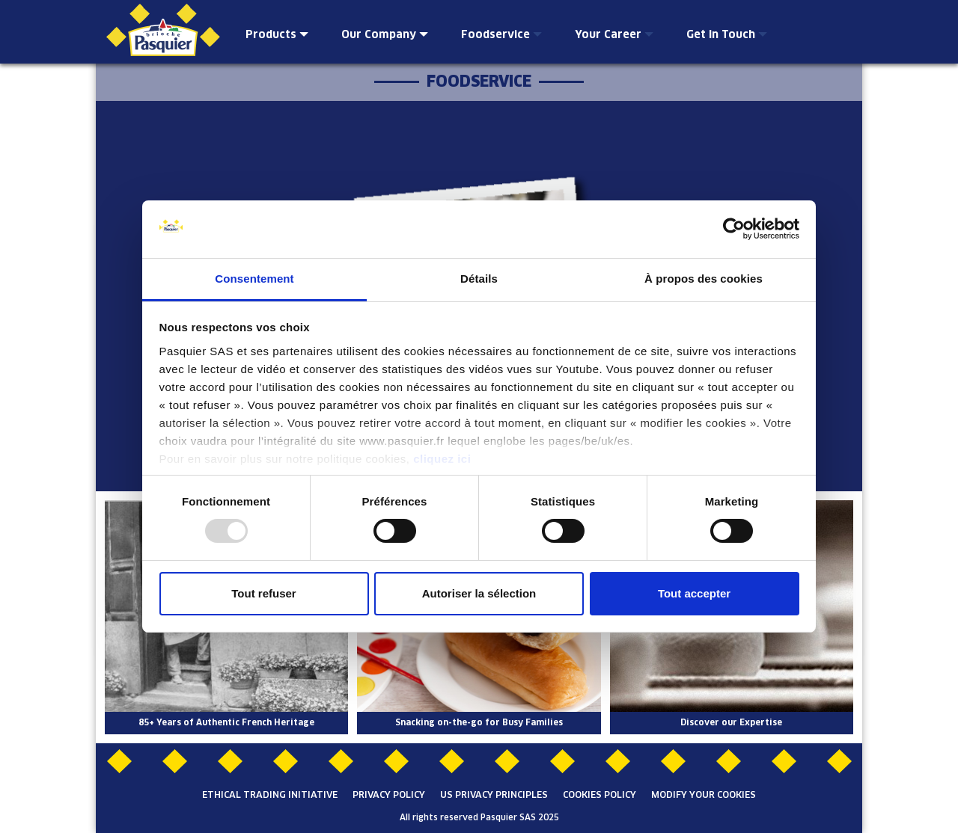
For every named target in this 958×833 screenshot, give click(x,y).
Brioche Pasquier (163, 35)
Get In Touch (726, 35)
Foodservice (501, 35)
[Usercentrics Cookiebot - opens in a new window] (733, 229)
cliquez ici (442, 458)
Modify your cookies (703, 795)
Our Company (384, 35)
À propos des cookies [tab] (703, 278)
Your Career (614, 35)
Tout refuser (263, 593)
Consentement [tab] (254, 278)
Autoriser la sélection (479, 593)
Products (276, 35)
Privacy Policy (389, 795)
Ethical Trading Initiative (270, 795)
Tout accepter (694, 593)
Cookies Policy (599, 795)
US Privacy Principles (494, 795)
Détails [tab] (479, 278)
